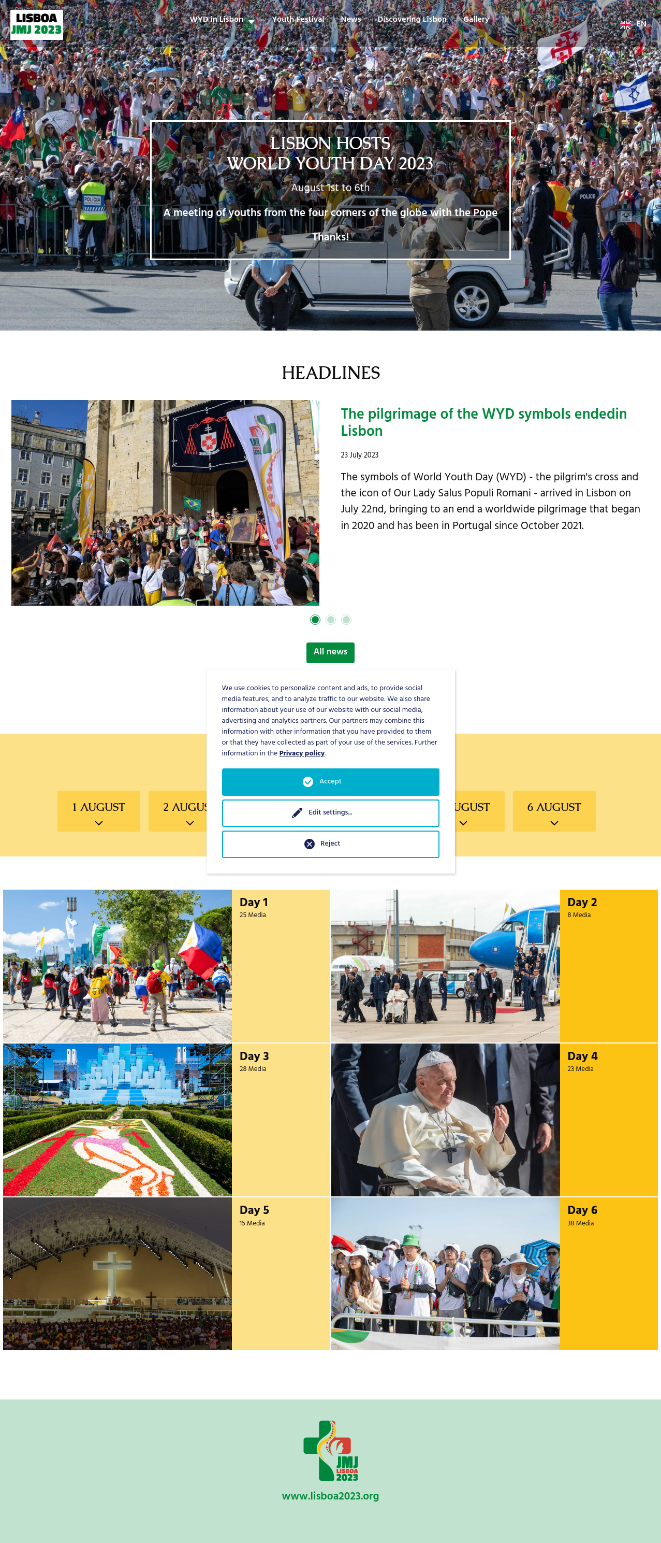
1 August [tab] (98, 807)
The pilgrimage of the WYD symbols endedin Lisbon (484, 425)
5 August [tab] (463, 807)
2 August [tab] (190, 807)
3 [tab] (346, 620)
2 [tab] (331, 620)
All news (330, 653)
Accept (330, 782)
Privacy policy (302, 754)
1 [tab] (315, 620)
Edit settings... (330, 813)
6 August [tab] (554, 807)
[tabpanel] (330, 503)
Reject (331, 844)
